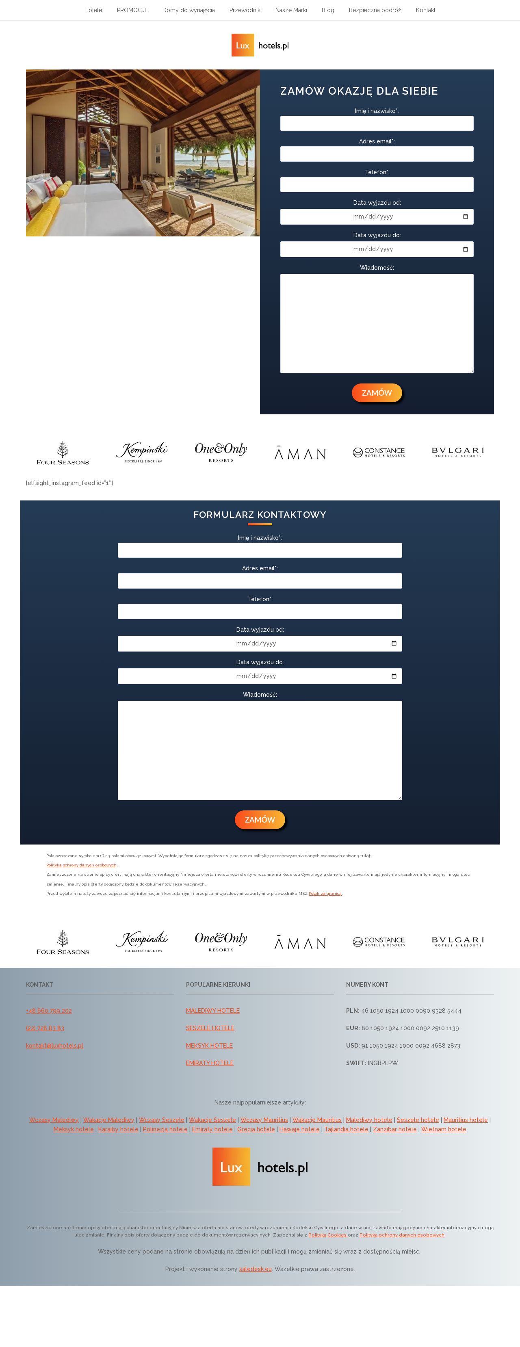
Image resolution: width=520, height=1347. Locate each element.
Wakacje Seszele (212, 1120)
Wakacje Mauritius (317, 1120)
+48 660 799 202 (49, 1010)
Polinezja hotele (165, 1129)
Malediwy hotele (369, 1120)
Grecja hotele (256, 1129)
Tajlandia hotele (346, 1129)
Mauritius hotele (466, 1120)
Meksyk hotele (74, 1129)
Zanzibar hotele (395, 1129)
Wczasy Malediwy (54, 1120)
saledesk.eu (255, 1269)
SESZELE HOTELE (210, 1028)
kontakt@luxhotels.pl (54, 1045)
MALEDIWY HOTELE (213, 1010)
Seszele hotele (418, 1120)
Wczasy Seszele (161, 1120)
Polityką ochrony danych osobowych (402, 1235)
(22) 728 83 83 (45, 1028)
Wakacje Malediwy (108, 1120)
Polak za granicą (325, 893)
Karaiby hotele (118, 1129)
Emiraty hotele (212, 1129)
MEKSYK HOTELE (209, 1045)
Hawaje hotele (300, 1129)
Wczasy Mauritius (264, 1120)
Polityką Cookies (328, 1235)
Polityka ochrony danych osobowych (81, 865)
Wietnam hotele (443, 1129)
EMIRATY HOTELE (210, 1063)
